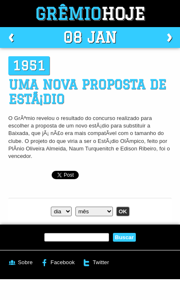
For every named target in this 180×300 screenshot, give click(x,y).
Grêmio (90, 13)
